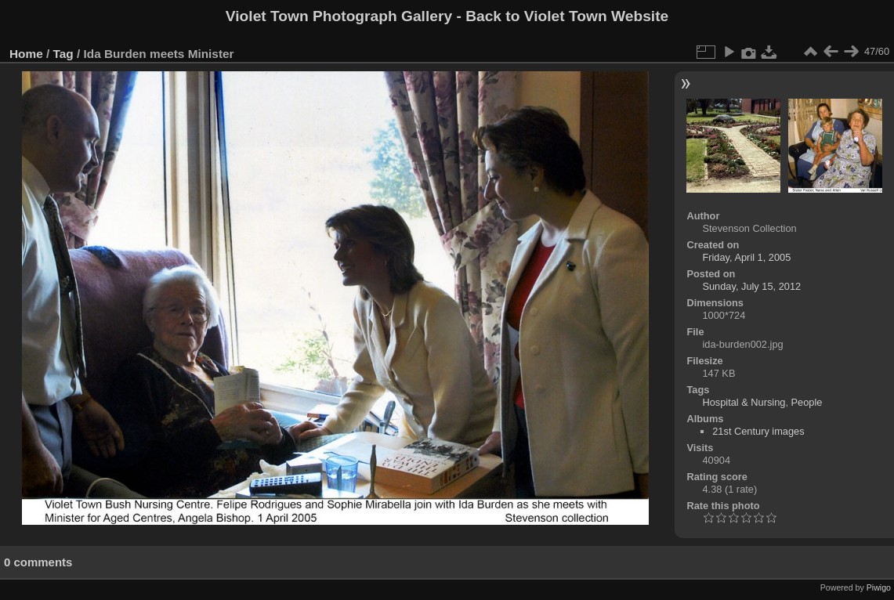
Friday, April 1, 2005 (746, 257)
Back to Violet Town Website (566, 16)
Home (26, 53)
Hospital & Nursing (743, 402)
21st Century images (758, 431)
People (807, 402)
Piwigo (879, 587)
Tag (63, 53)
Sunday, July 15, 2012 (751, 286)
